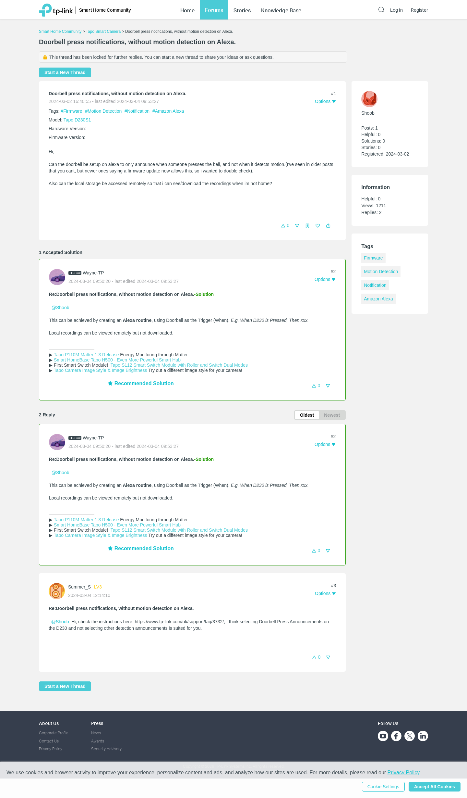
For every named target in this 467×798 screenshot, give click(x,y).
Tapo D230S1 (77, 119)
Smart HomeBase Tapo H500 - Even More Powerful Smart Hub (117, 359)
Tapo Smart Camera (103, 31)
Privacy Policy (50, 748)
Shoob (367, 113)
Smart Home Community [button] (105, 10)
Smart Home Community (60, 31)
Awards (97, 741)
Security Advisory (106, 748)
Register (419, 10)
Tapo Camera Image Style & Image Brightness (100, 370)
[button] (328, 225)
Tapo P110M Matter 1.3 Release (86, 354)
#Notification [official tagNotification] (138, 111)
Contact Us (49, 741)
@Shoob (60, 307)
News (96, 732)
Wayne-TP (93, 272)
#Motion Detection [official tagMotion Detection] (104, 111)
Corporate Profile (53, 732)
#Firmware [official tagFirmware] (72, 111)
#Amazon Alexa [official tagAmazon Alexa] (168, 111)
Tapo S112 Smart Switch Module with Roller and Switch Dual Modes (178, 365)
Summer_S (79, 586)
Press (97, 723)
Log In (396, 10)
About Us (49, 723)
